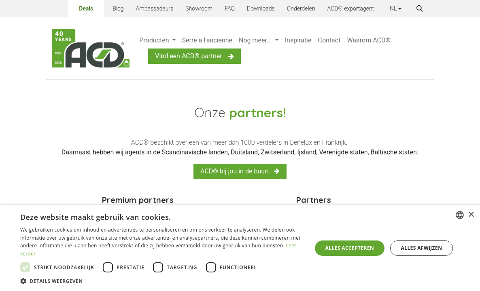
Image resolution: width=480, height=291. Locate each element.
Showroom (198, 8)
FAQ (230, 8)
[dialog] (240, 248)
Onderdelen (301, 8)
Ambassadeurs (155, 8)
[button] (419, 8)
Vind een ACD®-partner (194, 56)
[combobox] (460, 215)
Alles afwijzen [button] (421, 248)
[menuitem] (157, 40)
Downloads (261, 8)
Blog (118, 8)
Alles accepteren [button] (349, 248)
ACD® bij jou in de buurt (240, 171)
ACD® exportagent (350, 8)
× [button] (471, 215)
